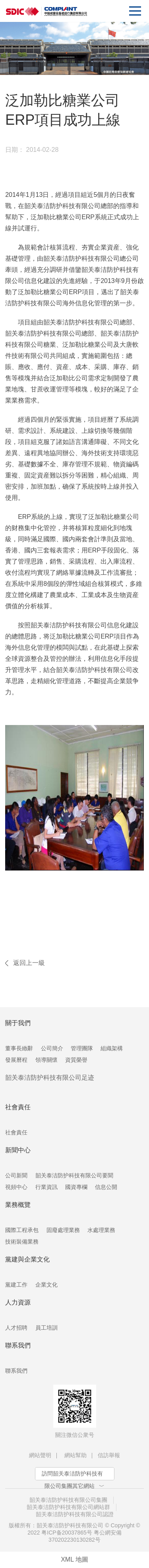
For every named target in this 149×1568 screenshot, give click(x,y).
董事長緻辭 (19, 1048)
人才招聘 (16, 1327)
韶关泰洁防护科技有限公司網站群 (68, 1507)
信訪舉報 (109, 1455)
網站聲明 (40, 1455)
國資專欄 (76, 1187)
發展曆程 (16, 1060)
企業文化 (46, 1284)
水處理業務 (101, 1230)
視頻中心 (16, 1187)
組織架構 (112, 1048)
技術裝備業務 (22, 1241)
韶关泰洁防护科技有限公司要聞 (74, 1175)
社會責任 (16, 1132)
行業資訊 (46, 1187)
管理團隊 (82, 1048)
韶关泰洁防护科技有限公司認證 (75, 1514)
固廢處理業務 (63, 1230)
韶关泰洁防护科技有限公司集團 (68, 1500)
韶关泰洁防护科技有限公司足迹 (49, 1077)
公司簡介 (52, 1048)
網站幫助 (75, 1455)
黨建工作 (16, 1284)
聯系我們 (16, 1371)
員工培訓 (46, 1327)
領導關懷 (46, 1060)
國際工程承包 (22, 1230)
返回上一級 (29, 962)
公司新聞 (16, 1175)
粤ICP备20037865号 (66, 1532)
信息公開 (106, 1187)
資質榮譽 (76, 1060)
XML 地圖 (74, 1559)
